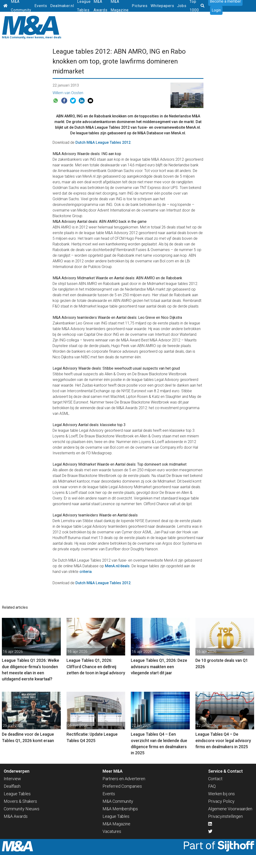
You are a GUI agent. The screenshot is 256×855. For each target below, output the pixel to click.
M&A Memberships (120, 808)
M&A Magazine (116, 823)
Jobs (181, 6)
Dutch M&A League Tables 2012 (103, 142)
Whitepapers (162, 6)
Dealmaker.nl (62, 6)
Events (40, 6)
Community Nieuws (21, 808)
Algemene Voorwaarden (230, 808)
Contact (215, 778)
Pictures (140, 6)
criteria (85, 571)
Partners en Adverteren (124, 778)
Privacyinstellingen (225, 816)
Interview (12, 778)
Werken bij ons (221, 793)
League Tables (17, 793)
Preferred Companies (122, 786)
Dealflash (12, 786)
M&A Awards (16, 816)
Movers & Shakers (20, 801)
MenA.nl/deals (117, 566)
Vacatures (112, 831)
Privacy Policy (221, 801)
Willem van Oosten (68, 93)
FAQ (212, 786)
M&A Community (118, 801)
